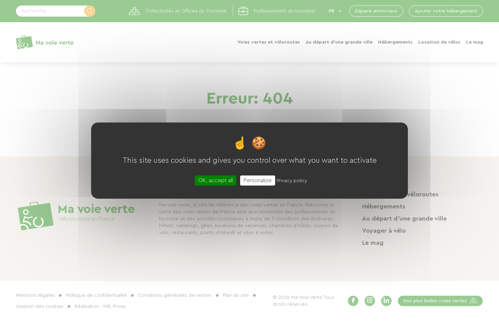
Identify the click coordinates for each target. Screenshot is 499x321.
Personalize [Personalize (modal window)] (258, 180)
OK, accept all (215, 180)
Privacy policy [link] (292, 180)
